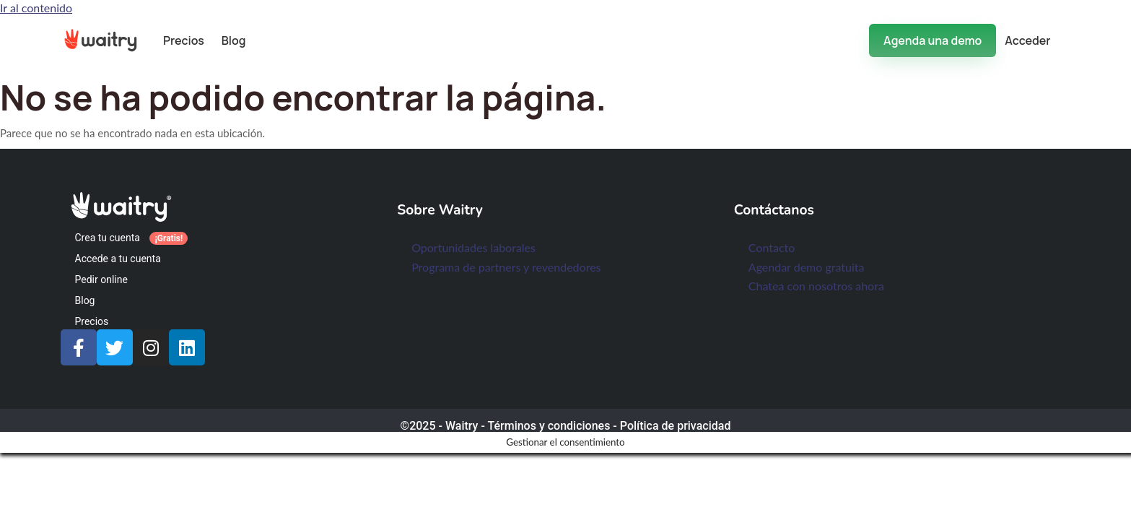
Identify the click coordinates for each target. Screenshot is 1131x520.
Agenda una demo (932, 40)
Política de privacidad (675, 426)
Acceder (1027, 40)
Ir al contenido (36, 7)
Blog (234, 40)
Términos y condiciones (548, 426)
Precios (183, 40)
